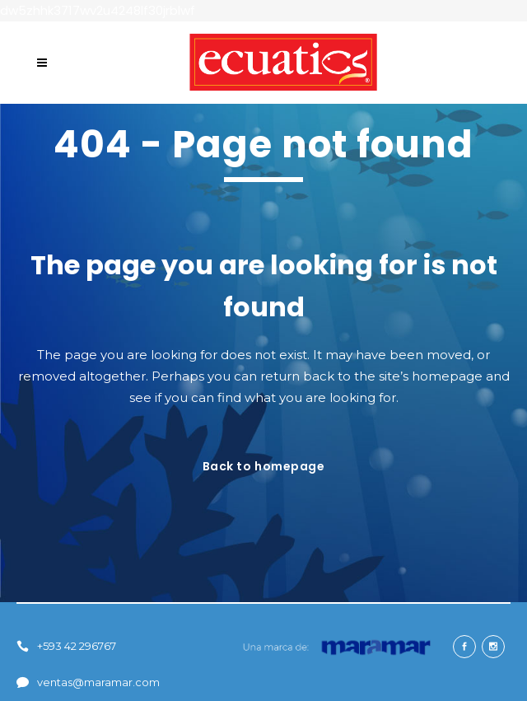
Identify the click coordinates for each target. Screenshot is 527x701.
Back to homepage (264, 466)
